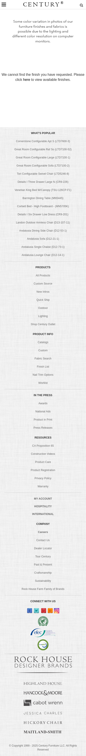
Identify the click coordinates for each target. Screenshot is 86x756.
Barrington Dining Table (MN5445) (43, 198)
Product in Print (43, 419)
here (26, 80)
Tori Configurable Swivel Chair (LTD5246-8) (43, 173)
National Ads (42, 411)
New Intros (43, 291)
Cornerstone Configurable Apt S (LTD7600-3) (43, 141)
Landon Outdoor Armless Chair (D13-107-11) (43, 222)
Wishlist (43, 382)
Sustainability (43, 580)
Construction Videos (43, 453)
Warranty (43, 486)
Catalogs (43, 342)
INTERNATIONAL (43, 514)
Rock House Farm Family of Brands (43, 589)
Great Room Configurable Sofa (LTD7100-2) (43, 165)
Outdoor (43, 308)
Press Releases (43, 427)
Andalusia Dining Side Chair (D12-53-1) (43, 230)
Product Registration (43, 470)
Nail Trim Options (43, 374)
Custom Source (43, 283)
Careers (43, 532)
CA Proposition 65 (43, 445)
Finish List (43, 366)
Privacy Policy (43, 478)
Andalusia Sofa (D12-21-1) (43, 238)
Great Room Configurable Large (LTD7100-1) (43, 157)
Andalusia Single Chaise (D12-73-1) (43, 246)
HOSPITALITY (43, 506)
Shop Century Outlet (43, 324)
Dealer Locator (43, 548)
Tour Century (43, 556)
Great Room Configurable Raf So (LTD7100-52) (43, 149)
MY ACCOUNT (43, 498)
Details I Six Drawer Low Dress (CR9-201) (43, 214)
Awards (43, 403)
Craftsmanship (43, 572)
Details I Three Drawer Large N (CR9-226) (43, 181)
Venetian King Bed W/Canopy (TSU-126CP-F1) (43, 190)
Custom (43, 350)
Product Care (43, 462)
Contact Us (43, 540)
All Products (43, 275)
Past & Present (43, 564)
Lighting (43, 316)
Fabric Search (43, 358)
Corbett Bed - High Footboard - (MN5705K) (43, 206)
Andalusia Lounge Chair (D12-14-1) (43, 255)
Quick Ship (43, 299)
